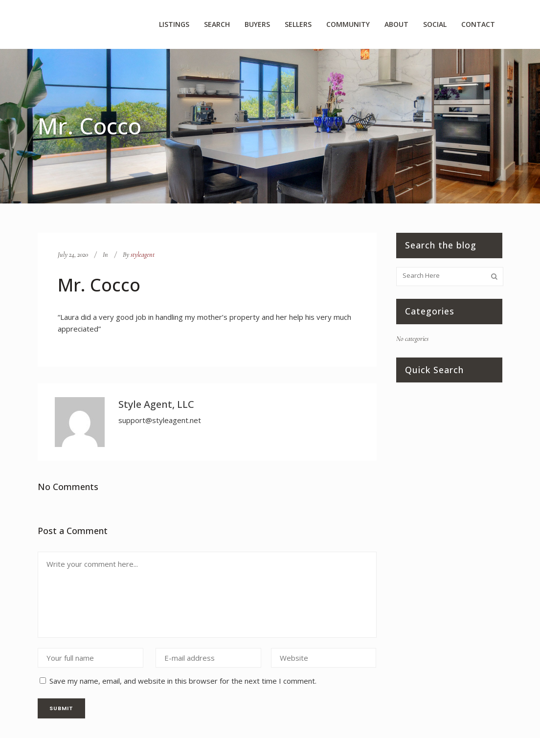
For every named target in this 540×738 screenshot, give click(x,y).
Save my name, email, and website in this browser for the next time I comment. (182, 681)
